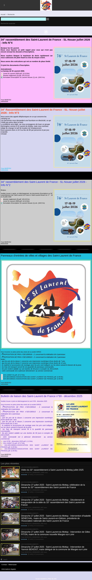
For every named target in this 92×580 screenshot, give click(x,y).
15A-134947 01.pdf (9, 374)
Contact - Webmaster (8, 564)
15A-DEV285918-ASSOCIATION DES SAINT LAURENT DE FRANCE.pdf (26, 376)
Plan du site (52, 578)
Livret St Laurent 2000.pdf (11, 73)
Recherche (10, 14)
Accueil (3, 14)
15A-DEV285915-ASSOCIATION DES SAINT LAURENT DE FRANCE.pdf (26, 378)
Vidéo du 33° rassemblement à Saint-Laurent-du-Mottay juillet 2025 (53, 469)
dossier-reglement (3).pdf (11, 75)
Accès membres (41, 578)
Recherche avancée (7, 23)
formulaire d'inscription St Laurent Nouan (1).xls (18, 77)
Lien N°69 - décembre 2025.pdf (13, 441)
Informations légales (7, 568)
